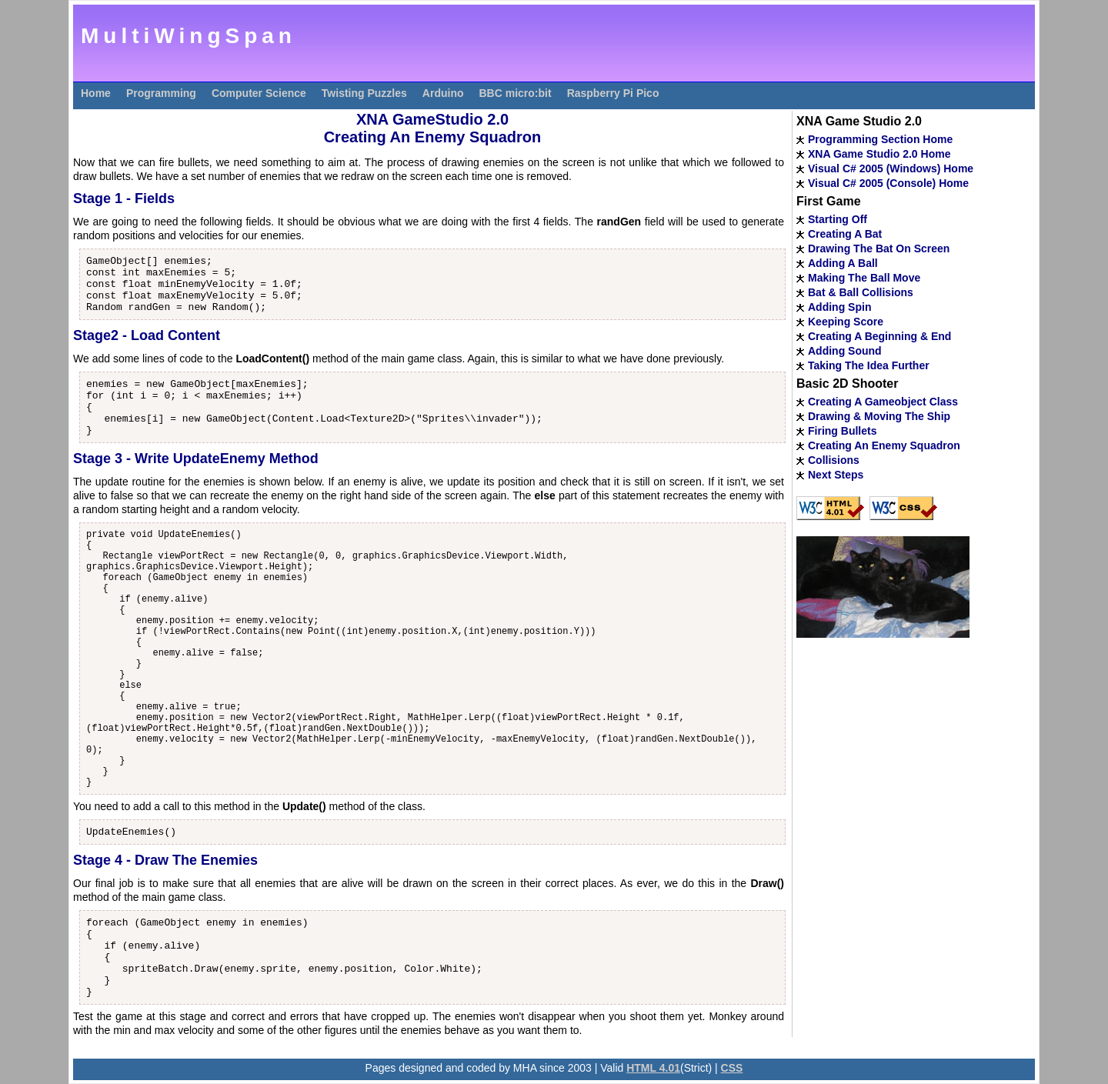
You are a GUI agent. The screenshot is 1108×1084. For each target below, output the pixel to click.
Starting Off (837, 219)
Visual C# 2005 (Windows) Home (890, 168)
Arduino (443, 93)
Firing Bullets (842, 431)
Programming (161, 93)
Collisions (833, 460)
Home (96, 93)
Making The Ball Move (864, 278)
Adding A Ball (843, 263)
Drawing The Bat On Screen (878, 248)
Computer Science (259, 93)
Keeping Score (845, 321)
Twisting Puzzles (364, 93)
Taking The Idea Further (868, 365)
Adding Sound (845, 351)
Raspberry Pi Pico (613, 93)
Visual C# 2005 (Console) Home (888, 183)
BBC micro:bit (515, 93)
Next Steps (835, 475)
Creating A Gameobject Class (883, 401)
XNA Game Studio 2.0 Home (879, 154)
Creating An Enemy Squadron (884, 445)
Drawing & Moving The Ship (879, 416)
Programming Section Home (880, 139)
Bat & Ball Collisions (860, 292)
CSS (732, 1068)
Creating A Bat (845, 234)
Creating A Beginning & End (879, 336)
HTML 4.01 (653, 1068)
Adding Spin (839, 307)
